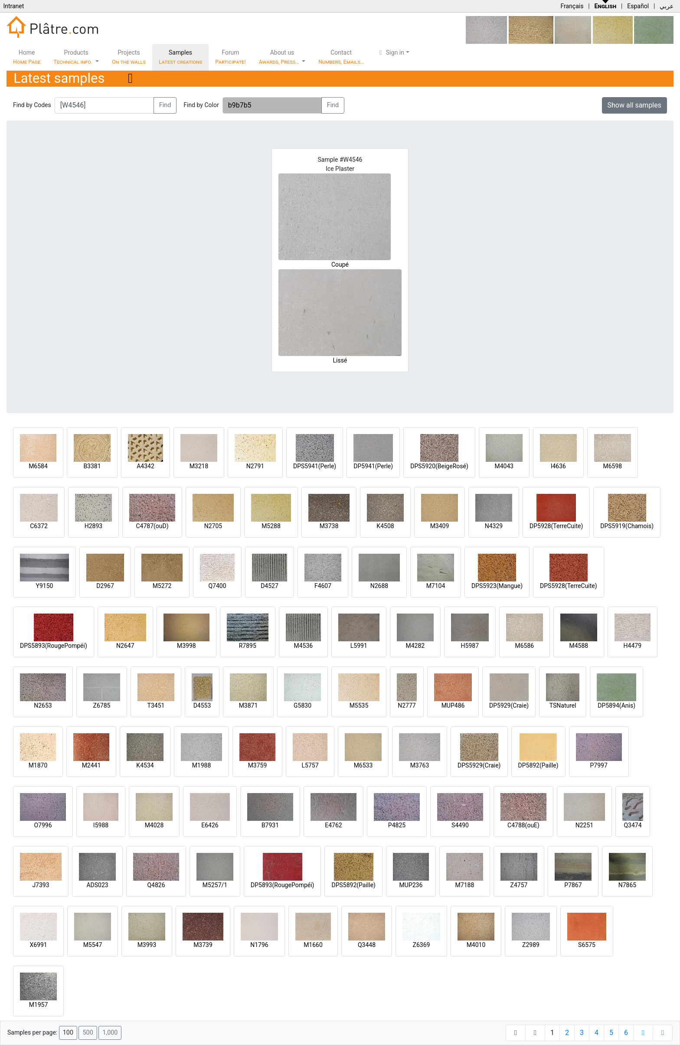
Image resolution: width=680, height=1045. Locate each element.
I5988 (100, 825)
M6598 (612, 466)
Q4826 (156, 885)
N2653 (43, 705)
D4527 (269, 585)
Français (571, 6)
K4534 (145, 765)
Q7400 (217, 585)
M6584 (38, 466)
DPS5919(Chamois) (627, 525)
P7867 (573, 885)
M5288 (271, 525)
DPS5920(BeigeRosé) (439, 466)
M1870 (38, 765)
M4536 (303, 645)
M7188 (464, 885)
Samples (180, 57)
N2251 (584, 825)
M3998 (186, 645)
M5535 (359, 705)
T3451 (156, 705)
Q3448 (367, 944)
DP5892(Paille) (538, 765)
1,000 (110, 1032)
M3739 (202, 944)
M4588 (578, 645)
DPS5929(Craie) (479, 765)
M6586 (524, 645)
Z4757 (519, 885)
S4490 (460, 825)
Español (638, 6)
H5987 (470, 645)
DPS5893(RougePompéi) (53, 645)
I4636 (558, 466)
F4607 (322, 585)
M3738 (329, 525)
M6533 (363, 765)
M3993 (147, 944)
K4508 (385, 525)
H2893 (93, 525)
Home (26, 57)
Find (165, 105)
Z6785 (102, 705)
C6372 (39, 525)
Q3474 (632, 825)
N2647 (125, 645)
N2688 (379, 585)
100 (68, 1032)
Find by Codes (32, 104)
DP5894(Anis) (616, 705)
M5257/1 (215, 885)
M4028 (154, 825)
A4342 (145, 466)
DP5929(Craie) (509, 705)
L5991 (358, 645)
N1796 (259, 944)
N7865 (627, 885)
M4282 (415, 645)
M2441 (91, 765)
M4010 (476, 944)
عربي (666, 6)
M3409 (439, 525)
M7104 (435, 585)
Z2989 (530, 944)
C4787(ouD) (152, 525)
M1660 (313, 944)
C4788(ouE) (523, 825)
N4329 (494, 525)
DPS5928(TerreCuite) (568, 585)
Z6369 (421, 944)
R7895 (247, 645)
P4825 (396, 825)
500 (87, 1032)
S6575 (586, 944)
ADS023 (97, 885)
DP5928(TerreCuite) (556, 525)
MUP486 (453, 705)
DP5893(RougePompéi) (282, 885)
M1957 (38, 1004)
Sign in (390, 52)
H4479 (632, 645)
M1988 (201, 765)
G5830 (302, 705)
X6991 (38, 944)
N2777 (406, 705)
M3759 (257, 765)
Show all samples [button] (635, 105)
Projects (129, 57)
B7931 (270, 825)
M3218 (199, 466)
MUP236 (411, 885)
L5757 (309, 765)
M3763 (419, 765)
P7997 (599, 765)
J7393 (40, 885)
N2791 (255, 466)
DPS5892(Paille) (353, 885)
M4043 (503, 466)
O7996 (43, 825)
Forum (230, 57)
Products (73, 57)
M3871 (248, 705)
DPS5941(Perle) (314, 466)
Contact (341, 57)
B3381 (92, 466)
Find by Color (201, 104)
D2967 (105, 585)
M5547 (92, 944)
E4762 (333, 825)
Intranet (13, 6)
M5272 (162, 585)
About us (280, 57)
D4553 (202, 705)
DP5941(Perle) (373, 466)
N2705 (213, 525)
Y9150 (44, 585)
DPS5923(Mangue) (497, 585)
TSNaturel (562, 705)
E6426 (209, 825)
